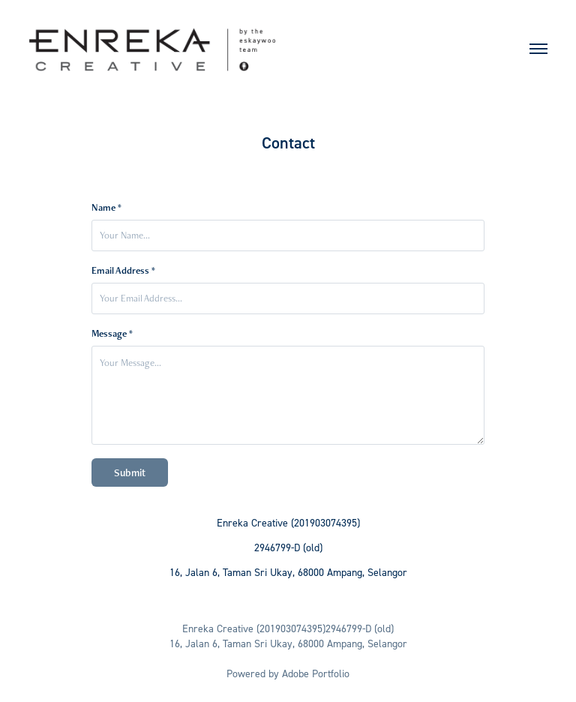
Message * (112, 334)
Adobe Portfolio (316, 673)
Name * (107, 208)
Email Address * (123, 271)
